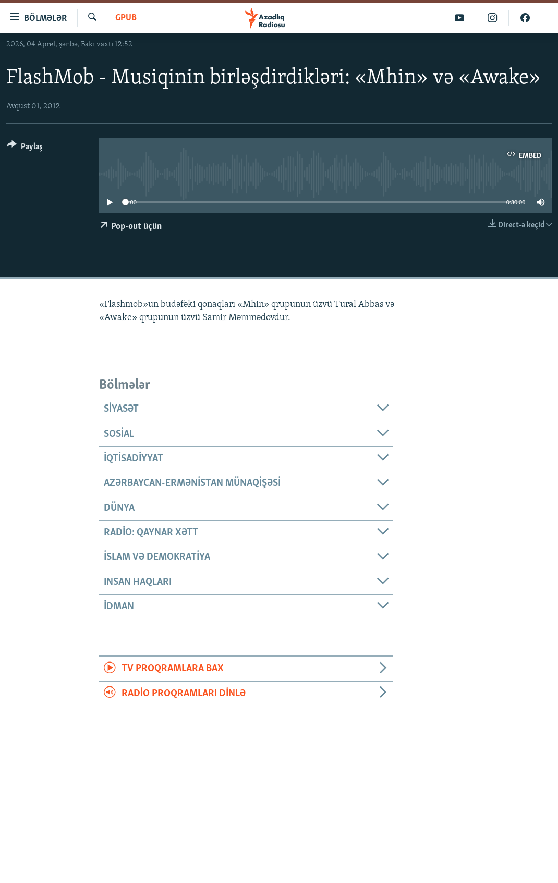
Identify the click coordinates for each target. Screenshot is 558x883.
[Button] (25, 148)
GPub (126, 18)
